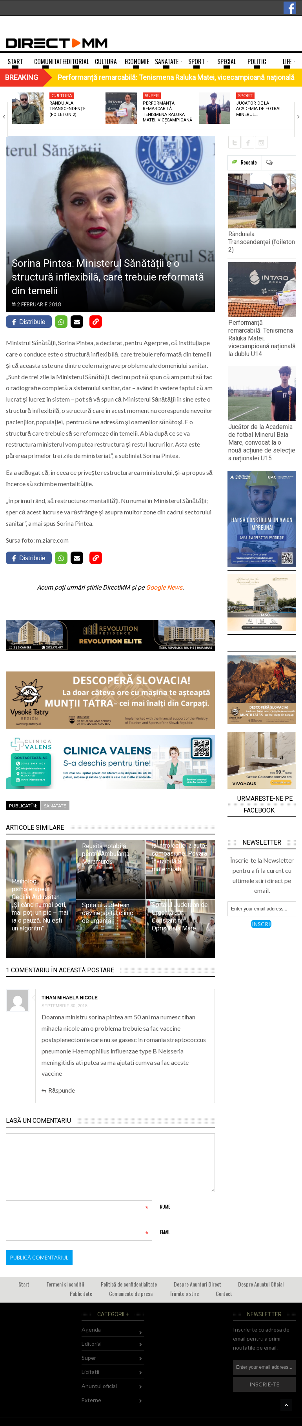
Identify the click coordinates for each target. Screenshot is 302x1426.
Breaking (21, 77)
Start (23, 1284)
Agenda (91, 1329)
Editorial (92, 1343)
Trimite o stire (184, 1293)
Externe (91, 1400)
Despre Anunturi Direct (197, 1284)
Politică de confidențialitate (129, 1284)
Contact (224, 1293)
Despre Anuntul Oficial (261, 1284)
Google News (164, 587)
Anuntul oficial (99, 1386)
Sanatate (55, 806)
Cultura (61, 95)
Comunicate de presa (131, 1293)
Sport (245, 95)
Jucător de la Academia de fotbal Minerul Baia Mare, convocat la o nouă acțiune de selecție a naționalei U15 (261, 442)
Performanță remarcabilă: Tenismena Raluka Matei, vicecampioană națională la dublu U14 (262, 338)
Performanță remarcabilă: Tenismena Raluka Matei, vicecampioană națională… (167, 114)
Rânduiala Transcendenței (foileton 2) (68, 109)
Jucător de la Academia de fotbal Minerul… (259, 109)
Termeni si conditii (65, 1284)
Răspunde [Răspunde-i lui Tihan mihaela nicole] (61, 1090)
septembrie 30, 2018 (64, 1005)
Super (152, 95)
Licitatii (90, 1371)
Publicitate (81, 1293)
